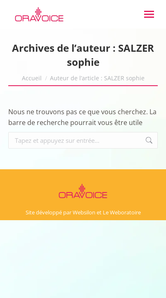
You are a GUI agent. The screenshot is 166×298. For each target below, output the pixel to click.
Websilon (84, 212)
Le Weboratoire (122, 212)
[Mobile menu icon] (149, 14)
